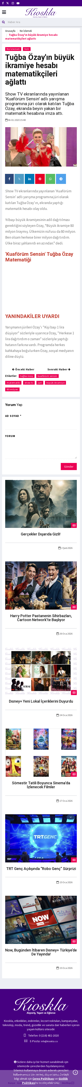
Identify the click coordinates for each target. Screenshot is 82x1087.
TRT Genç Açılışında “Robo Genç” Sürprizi (41, 868)
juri (40, 382)
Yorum (10, 436)
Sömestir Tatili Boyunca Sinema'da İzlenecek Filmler (41, 785)
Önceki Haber (23, 369)
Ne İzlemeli (26, 31)
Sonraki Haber (59, 369)
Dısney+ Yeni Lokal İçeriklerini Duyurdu (41, 701)
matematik (13, 382)
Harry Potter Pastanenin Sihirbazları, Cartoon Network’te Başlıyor (41, 618)
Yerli (26, 48)
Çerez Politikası (43, 1079)
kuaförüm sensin (47, 375)
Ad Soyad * (13, 416)
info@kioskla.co (49, 1041)
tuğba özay (26, 375)
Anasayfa (10, 31)
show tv (29, 382)
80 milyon (12, 389)
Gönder (68, 466)
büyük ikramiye (55, 382)
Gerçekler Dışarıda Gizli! (41, 534)
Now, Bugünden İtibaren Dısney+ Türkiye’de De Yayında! (41, 952)
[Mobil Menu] (4, 12)
